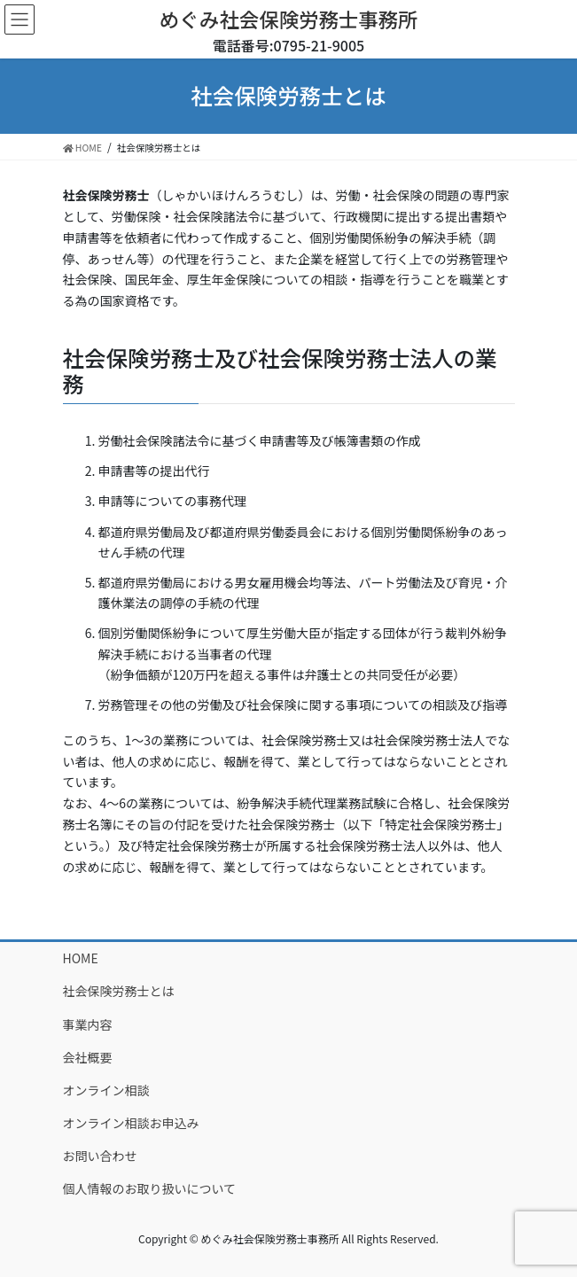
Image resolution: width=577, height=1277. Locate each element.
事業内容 (88, 1024)
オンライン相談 (106, 1090)
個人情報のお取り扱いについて (150, 1188)
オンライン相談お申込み (131, 1123)
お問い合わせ (100, 1155)
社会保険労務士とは (119, 991)
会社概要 (88, 1057)
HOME (80, 958)
